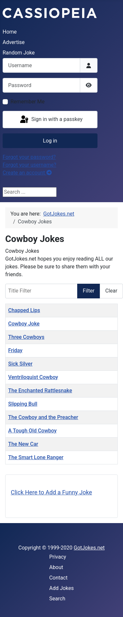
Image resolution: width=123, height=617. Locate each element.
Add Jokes (61, 588)
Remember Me (27, 101)
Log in (50, 141)
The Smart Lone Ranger (35, 457)
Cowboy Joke (24, 324)
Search (57, 598)
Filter (89, 291)
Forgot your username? (29, 165)
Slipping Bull (22, 404)
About (56, 567)
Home (10, 32)
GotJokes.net (89, 548)
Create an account (27, 173)
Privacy (57, 557)
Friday (15, 350)
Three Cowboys (26, 337)
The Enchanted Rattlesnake (40, 390)
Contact (58, 578)
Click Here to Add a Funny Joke (51, 492)
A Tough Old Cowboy (32, 431)
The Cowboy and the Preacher (43, 417)
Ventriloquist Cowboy (33, 377)
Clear (111, 291)
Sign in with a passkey (51, 120)
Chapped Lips (24, 310)
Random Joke (19, 53)
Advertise (14, 42)
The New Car (23, 444)
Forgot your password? (29, 157)
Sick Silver (20, 364)
